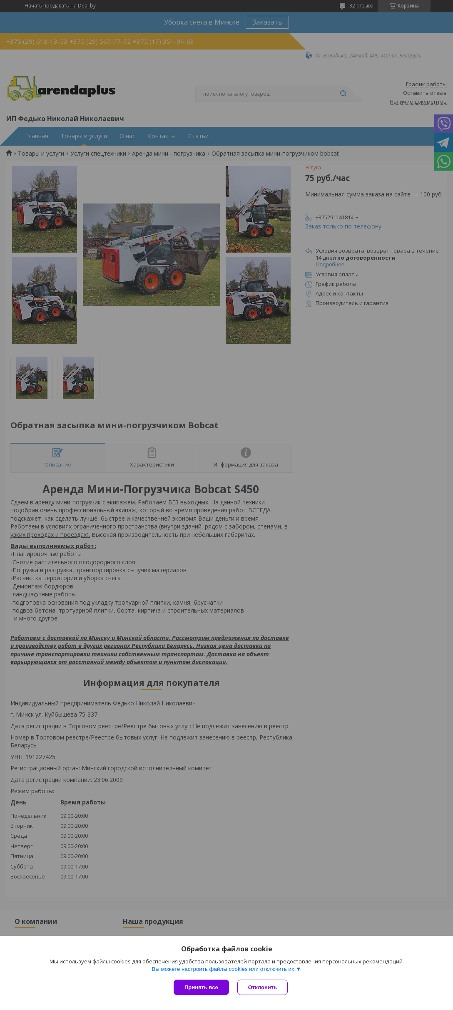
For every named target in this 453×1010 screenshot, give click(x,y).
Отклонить (262, 987)
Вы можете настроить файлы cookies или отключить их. (224, 969)
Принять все (201, 987)
